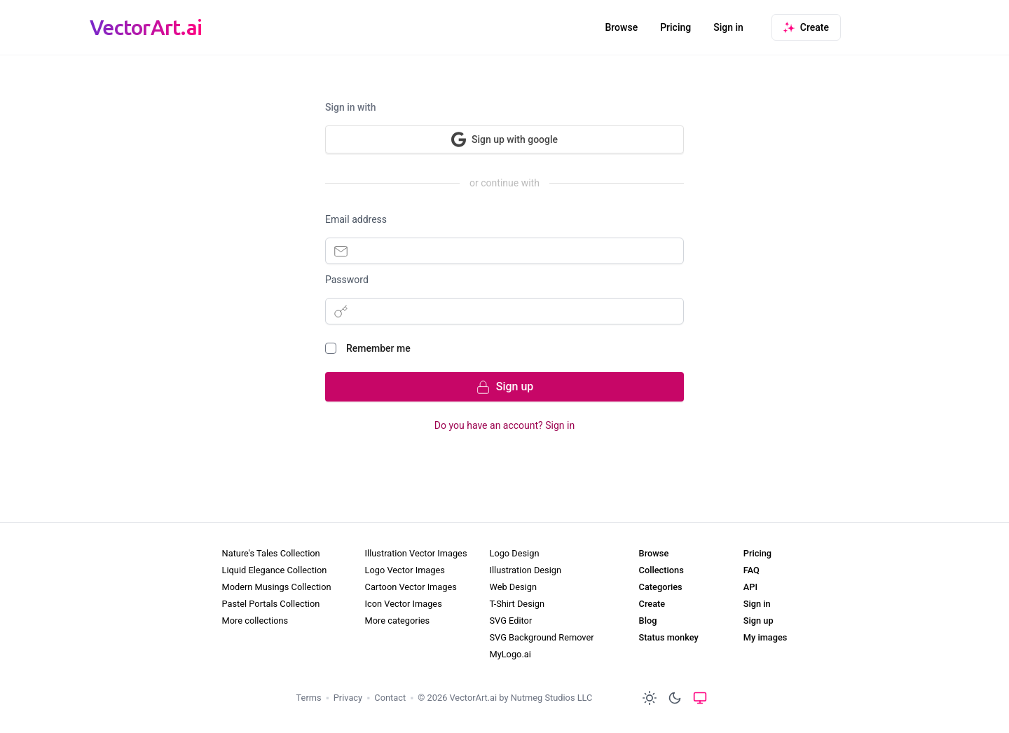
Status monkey (669, 637)
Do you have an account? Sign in (504, 425)
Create (652, 603)
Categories (660, 587)
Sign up (758, 620)
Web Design (512, 587)
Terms (309, 697)
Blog (648, 620)
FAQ (751, 570)
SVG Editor (510, 620)
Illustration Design (525, 570)
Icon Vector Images (403, 603)
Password (347, 279)
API (750, 587)
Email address (356, 219)
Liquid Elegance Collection (274, 570)
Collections (661, 570)
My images (765, 637)
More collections (255, 620)
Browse (621, 27)
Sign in (728, 27)
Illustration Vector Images (416, 553)
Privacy (348, 697)
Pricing (675, 27)
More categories (397, 620)
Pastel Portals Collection (271, 603)
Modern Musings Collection (276, 587)
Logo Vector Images (405, 570)
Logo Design (514, 553)
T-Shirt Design (516, 603)
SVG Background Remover (541, 637)
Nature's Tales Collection (271, 553)
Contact (390, 697)
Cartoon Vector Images (411, 587)
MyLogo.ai (509, 654)
